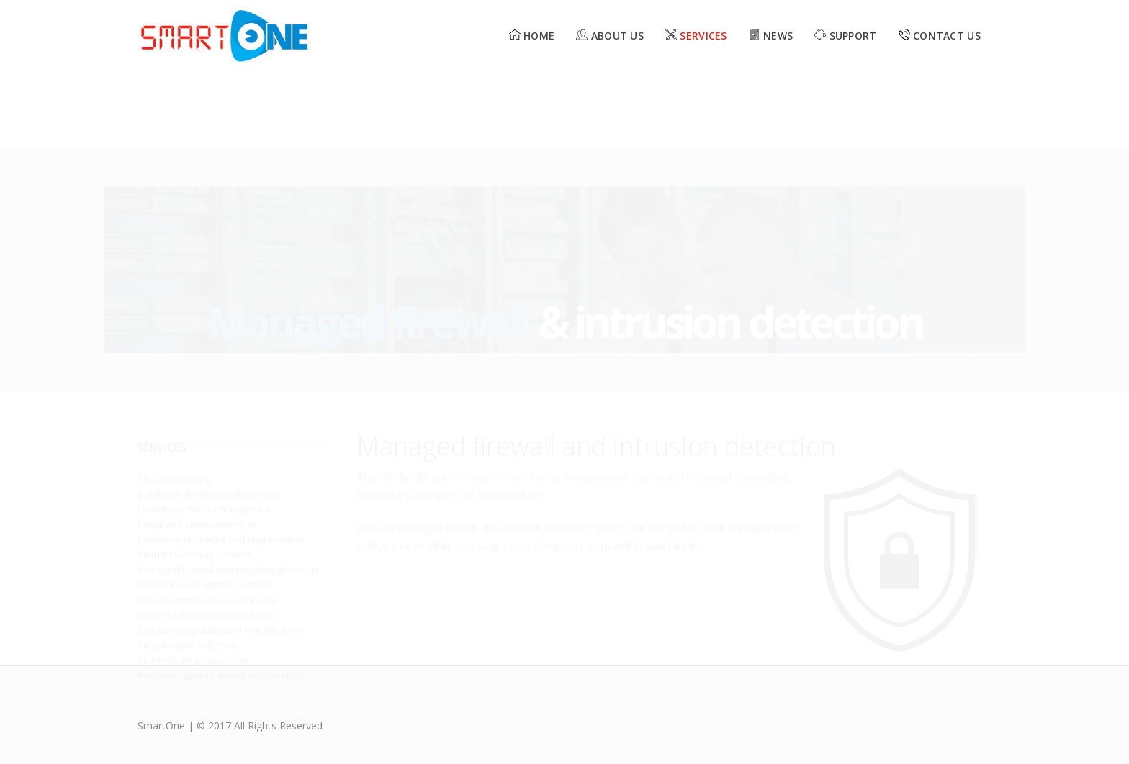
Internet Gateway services (195, 479)
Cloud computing (174, 403)
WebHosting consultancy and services (221, 600)
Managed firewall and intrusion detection (228, 494)
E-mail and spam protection (197, 448)
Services (696, 35)
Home (532, 35)
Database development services (209, 418)
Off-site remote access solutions (208, 524)
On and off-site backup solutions (209, 539)
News (771, 35)
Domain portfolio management (204, 433)
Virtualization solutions (188, 569)
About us (610, 35)
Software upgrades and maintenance (220, 554)
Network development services (206, 509)
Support (845, 35)
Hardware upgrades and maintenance (221, 464)
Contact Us (940, 35)
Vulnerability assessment (193, 584)
